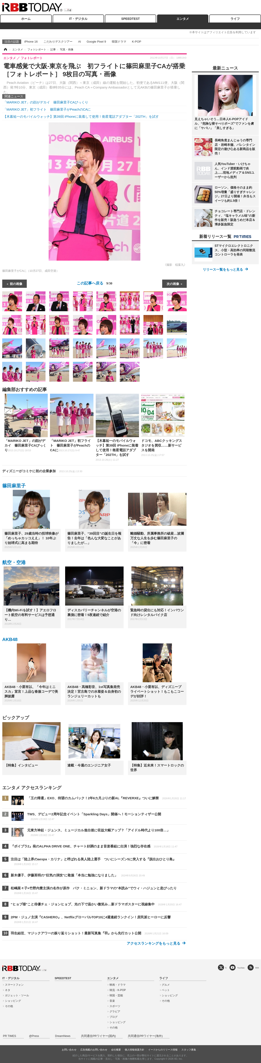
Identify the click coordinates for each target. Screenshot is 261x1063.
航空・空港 (14, 562)
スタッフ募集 (188, 1049)
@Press (34, 1036)
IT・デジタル (78, 19)
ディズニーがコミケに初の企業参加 (42, 471)
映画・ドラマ (118, 984)
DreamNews (62, 1036)
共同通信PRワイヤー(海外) (145, 1036)
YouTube (241, 968)
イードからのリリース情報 (163, 1049)
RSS (257, 968)
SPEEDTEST (130, 19)
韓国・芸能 (116, 995)
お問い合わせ (69, 1049)
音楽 (112, 1000)
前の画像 (16, 283)
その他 (9, 1006)
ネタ (7, 990)
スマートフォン (14, 984)
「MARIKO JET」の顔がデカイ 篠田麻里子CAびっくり (45, 102)
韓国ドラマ (119, 41)
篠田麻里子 (14, 485)
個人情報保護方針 (134, 1049)
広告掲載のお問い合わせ (93, 1049)
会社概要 (116, 1049)
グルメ (166, 984)
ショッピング (13, 1000)
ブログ (114, 1016)
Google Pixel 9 (96, 41)
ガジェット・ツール (17, 995)
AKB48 (10, 639)
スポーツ (115, 1006)
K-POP (136, 41)
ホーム (26, 19)
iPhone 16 (31, 41)
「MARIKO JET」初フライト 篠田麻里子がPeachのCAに (47, 109)
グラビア (115, 1011)
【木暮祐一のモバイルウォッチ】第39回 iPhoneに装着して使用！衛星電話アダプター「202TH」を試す (81, 116)
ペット (166, 990)
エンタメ (182, 19)
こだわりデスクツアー (58, 41)
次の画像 (173, 283)
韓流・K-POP (118, 990)
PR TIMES (9, 1036)
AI (79, 41)
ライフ (235, 19)
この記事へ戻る (94, 283)
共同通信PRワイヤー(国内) (98, 1036)
